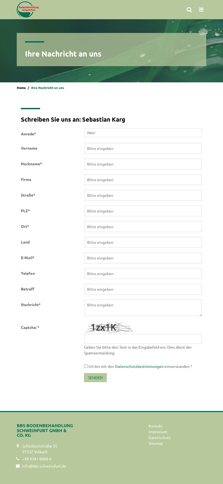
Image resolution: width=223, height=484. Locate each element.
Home (21, 87)
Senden (95, 377)
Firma (26, 179)
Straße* (28, 194)
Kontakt (156, 425)
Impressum (158, 431)
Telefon (28, 273)
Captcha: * (30, 327)
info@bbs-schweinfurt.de (44, 465)
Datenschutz (160, 437)
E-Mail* (27, 257)
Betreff (27, 288)
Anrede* (28, 133)
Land (25, 241)
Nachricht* (31, 304)
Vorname (29, 148)
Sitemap (156, 443)
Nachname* (31, 163)
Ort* (25, 226)
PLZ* (25, 210)
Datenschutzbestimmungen (139, 366)
